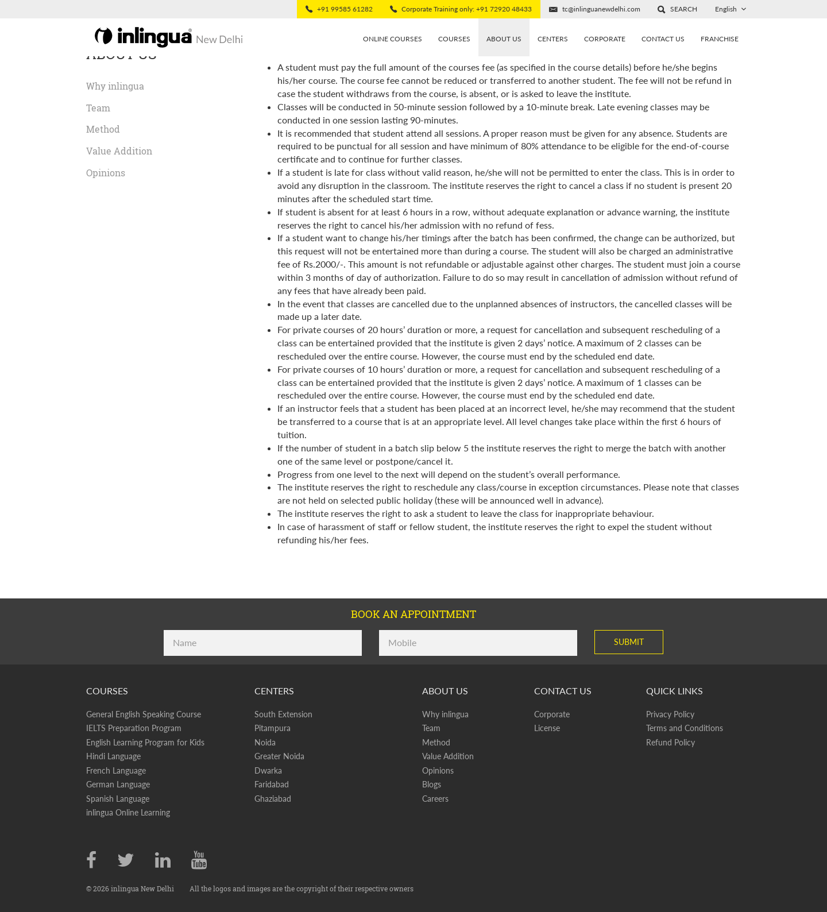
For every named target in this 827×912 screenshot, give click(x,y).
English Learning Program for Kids (145, 742)
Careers (435, 798)
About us (503, 38)
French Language (116, 770)
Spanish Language (117, 798)
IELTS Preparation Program (133, 728)
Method (103, 129)
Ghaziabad (272, 798)
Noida (265, 742)
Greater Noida (279, 756)
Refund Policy (670, 742)
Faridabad (271, 784)
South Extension (283, 714)
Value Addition (119, 151)
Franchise (720, 38)
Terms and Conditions (684, 728)
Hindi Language (113, 756)
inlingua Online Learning (128, 812)
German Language (118, 784)
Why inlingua (115, 86)
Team (98, 108)
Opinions (105, 173)
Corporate (604, 38)
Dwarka (268, 770)
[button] (677, 9)
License (547, 728)
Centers (553, 38)
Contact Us (663, 38)
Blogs (431, 784)
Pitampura (272, 728)
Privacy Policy (670, 714)
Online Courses (392, 38)
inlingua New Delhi (143, 888)
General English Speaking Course (143, 714)
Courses (454, 38)
